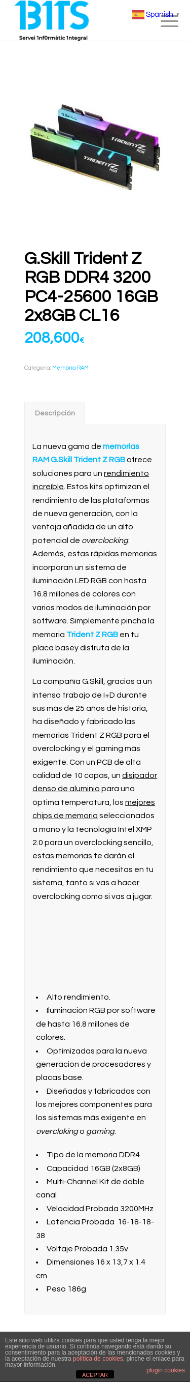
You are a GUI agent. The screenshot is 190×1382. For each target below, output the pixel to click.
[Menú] (161, 21)
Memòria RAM (70, 368)
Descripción (55, 413)
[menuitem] (161, 21)
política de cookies (98, 1358)
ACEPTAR (95, 1375)
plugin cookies (165, 1370)
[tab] (54, 413)
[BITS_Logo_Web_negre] (78, 20)
